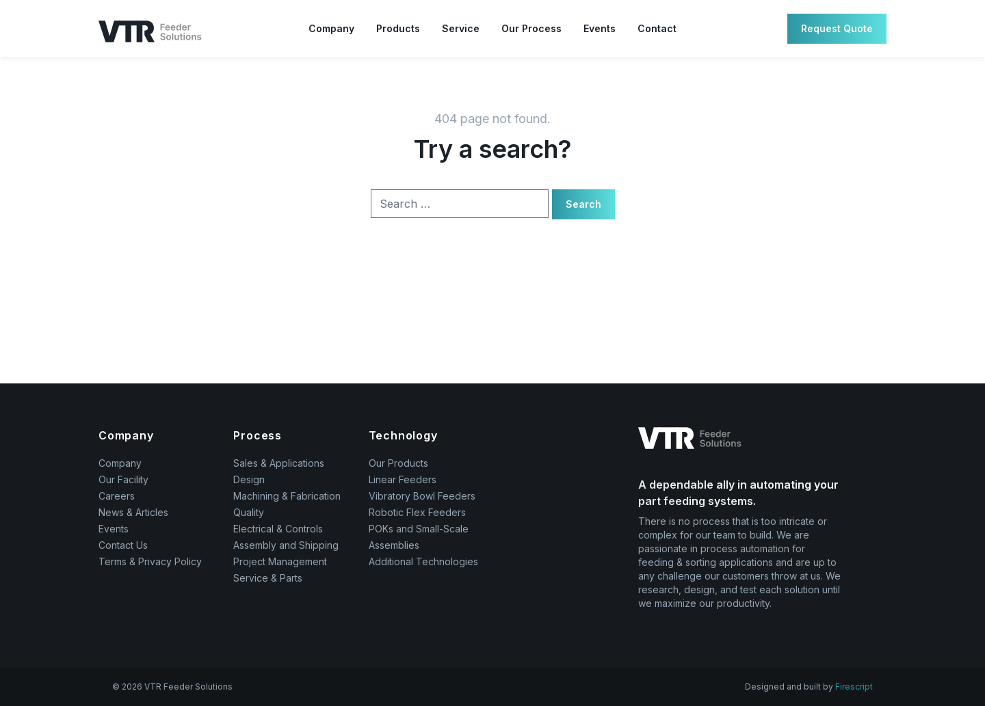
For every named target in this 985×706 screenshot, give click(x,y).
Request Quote (837, 28)
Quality (248, 512)
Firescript (854, 686)
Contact (657, 28)
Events (599, 28)
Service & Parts (267, 578)
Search (583, 204)
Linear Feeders (402, 479)
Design (249, 479)
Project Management (280, 561)
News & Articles (133, 512)
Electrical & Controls (278, 528)
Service (461, 28)
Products (398, 28)
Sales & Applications (278, 463)
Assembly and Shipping (286, 545)
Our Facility (123, 479)
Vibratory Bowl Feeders (422, 496)
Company (331, 28)
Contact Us (123, 545)
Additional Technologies (423, 561)
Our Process (531, 28)
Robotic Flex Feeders (417, 512)
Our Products (398, 463)
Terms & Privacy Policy (150, 561)
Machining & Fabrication (287, 496)
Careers (116, 496)
